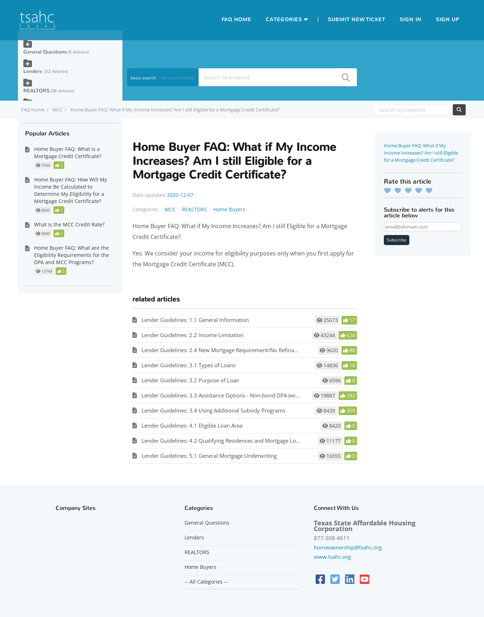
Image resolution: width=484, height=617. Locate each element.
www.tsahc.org (332, 556)
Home (242, 19)
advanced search (178, 78)
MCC (57, 109)
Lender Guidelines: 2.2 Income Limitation (192, 335)
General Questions (45, 52)
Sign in (411, 19)
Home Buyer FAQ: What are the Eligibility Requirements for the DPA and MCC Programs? (71, 255)
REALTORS (194, 209)
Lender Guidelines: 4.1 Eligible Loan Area (191, 425)
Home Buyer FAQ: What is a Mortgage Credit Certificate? (67, 153)
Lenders (33, 71)
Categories (284, 19)
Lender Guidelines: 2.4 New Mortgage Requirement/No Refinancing (224, 350)
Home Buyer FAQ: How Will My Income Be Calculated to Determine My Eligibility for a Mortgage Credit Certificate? (70, 190)
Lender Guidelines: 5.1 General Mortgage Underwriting (209, 455)
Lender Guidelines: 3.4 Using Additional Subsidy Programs (213, 410)
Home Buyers (229, 209)
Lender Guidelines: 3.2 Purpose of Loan (190, 380)
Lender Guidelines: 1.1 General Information (195, 319)
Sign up (447, 19)
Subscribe (396, 240)
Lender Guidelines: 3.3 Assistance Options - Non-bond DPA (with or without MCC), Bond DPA (255, 395)
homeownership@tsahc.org (348, 547)
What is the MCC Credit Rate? (69, 224)
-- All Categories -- (206, 582)
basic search (143, 78)
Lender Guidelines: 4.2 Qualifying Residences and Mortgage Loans (222, 440)
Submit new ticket (356, 19)
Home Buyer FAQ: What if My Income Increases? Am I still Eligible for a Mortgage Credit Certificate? (421, 152)
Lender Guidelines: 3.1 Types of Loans (188, 365)
